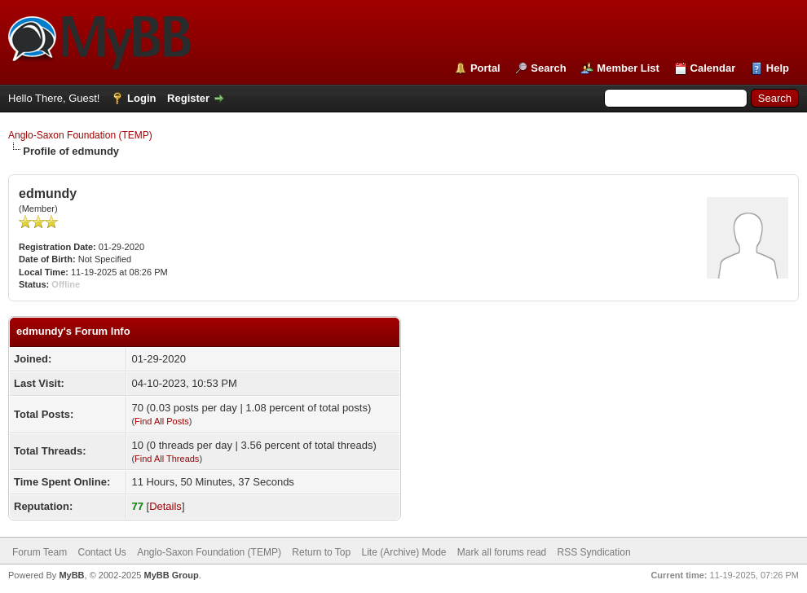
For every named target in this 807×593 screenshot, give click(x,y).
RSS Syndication (594, 552)
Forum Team (39, 552)
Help (777, 68)
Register (188, 98)
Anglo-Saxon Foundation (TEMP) (80, 135)
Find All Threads (166, 458)
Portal (485, 68)
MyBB (71, 575)
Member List (628, 68)
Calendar (713, 68)
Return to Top (321, 552)
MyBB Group (170, 575)
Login (141, 98)
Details (165, 506)
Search (548, 68)
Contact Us (101, 552)
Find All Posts (161, 421)
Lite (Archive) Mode (403, 552)
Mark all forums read (501, 552)
